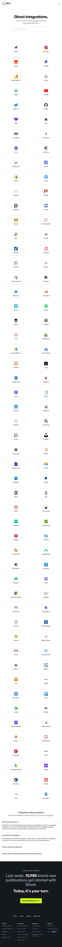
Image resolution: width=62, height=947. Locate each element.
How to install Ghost (22, 926)
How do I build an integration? (31, 847)
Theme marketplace (7, 928)
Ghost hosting (21, 931)
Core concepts (21, 928)
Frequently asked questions (31, 812)
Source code (20, 940)
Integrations (5, 931)
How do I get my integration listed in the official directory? (31, 854)
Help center (50, 926)
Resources (37, 916)
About (15, 916)
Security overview (22, 937)
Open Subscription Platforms (37, 935)
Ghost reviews (36, 931)
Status (51, 931)
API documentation (22, 934)
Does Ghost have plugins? (31, 835)
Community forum (52, 928)
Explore (21, 916)
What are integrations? (31, 822)
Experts (4, 934)
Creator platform (6, 926)
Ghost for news (6, 937)
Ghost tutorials (36, 926)
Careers (28, 916)
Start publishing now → (31, 901)
